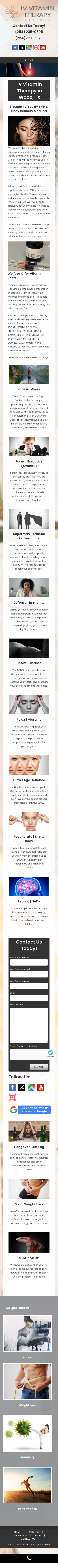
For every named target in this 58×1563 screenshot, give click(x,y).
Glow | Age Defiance (29, 780)
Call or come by (16, 357)
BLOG (38, 1535)
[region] (29, 70)
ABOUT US (34, 1532)
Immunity (27, 1457)
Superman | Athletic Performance (29, 536)
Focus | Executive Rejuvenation (29, 463)
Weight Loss (27, 1405)
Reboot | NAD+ (29, 901)
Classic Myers (29, 389)
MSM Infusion (29, 1258)
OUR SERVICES (20, 1535)
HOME (17, 1532)
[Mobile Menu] (29, 60)
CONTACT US (28, 1538)
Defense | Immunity (29, 602)
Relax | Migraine (29, 719)
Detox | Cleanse (29, 663)
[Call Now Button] (29, 1558)
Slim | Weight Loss (29, 1204)
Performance (27, 1509)
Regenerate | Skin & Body (29, 838)
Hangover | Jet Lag (29, 1147)
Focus (27, 1357)
